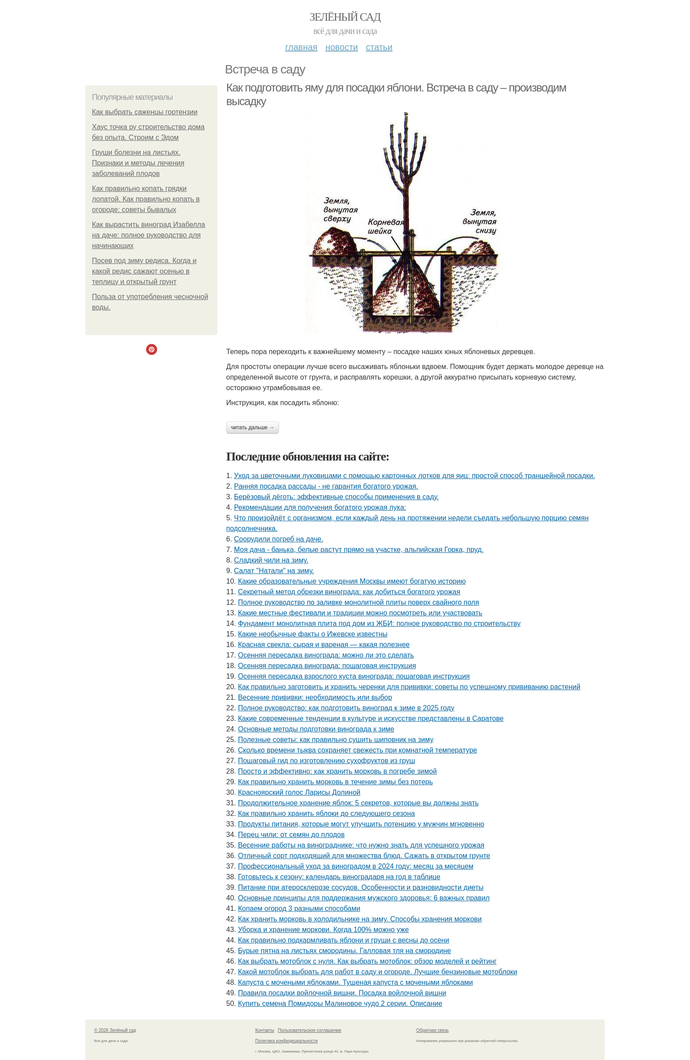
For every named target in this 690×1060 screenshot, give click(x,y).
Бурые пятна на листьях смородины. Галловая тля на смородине (344, 950)
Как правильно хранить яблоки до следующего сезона (326, 813)
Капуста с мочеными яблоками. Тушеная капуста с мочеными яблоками (355, 982)
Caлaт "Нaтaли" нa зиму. (274, 570)
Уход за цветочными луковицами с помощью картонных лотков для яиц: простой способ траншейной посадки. (414, 475)
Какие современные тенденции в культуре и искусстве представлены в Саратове (371, 718)
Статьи (379, 47)
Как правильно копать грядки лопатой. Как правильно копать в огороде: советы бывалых (146, 199)
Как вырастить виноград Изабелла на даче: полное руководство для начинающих (148, 235)
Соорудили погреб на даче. (278, 539)
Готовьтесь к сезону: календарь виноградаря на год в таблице (339, 877)
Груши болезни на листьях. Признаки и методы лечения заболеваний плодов (138, 163)
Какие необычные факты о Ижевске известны (313, 634)
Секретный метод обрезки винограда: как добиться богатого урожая (349, 592)
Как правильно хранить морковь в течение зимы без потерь (335, 782)
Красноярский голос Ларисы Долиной (299, 792)
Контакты (264, 1030)
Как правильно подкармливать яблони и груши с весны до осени (343, 940)
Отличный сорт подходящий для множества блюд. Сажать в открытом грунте (364, 855)
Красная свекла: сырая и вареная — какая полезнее (324, 644)
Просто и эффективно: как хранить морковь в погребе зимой (337, 771)
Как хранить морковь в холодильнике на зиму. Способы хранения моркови (360, 919)
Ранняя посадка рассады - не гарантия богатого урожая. (326, 486)
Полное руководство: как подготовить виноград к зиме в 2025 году (346, 708)
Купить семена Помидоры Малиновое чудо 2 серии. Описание (340, 1003)
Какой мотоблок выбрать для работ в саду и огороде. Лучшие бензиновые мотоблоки (378, 972)
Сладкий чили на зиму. (271, 560)
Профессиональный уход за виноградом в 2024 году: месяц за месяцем (355, 866)
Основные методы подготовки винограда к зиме (316, 729)
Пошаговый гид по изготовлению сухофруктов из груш (326, 760)
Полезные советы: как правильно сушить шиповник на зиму (335, 739)
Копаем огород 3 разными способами (299, 908)
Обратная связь (432, 1030)
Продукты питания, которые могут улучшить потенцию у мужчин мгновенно (361, 824)
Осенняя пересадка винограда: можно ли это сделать (326, 655)
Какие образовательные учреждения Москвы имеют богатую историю (352, 581)
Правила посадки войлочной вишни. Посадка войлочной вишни (342, 993)
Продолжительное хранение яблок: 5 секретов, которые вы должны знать (358, 803)
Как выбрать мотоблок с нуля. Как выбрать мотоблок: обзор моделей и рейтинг (367, 961)
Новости (341, 47)
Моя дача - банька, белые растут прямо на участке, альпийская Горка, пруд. (359, 549)
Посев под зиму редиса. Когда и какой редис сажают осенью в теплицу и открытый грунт (144, 271)
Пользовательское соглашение (309, 1030)
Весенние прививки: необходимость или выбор (315, 697)
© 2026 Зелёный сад (115, 1030)
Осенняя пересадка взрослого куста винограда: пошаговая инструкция (354, 676)
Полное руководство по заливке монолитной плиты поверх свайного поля (358, 602)
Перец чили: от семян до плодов (291, 834)
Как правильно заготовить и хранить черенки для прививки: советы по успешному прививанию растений (409, 687)
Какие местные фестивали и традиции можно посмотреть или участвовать (360, 613)
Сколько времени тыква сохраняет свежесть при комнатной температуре (357, 750)
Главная (301, 47)
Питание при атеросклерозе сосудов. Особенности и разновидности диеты (361, 887)
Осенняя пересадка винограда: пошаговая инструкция (327, 665)
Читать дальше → (252, 427)
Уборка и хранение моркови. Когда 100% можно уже (323, 929)
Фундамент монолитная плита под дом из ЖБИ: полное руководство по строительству (379, 623)
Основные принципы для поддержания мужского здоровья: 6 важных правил (364, 898)
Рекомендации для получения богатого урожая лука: (320, 507)
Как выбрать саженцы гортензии (145, 112)
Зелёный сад (345, 17)
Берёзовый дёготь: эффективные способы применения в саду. (336, 497)
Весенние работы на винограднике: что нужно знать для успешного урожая (361, 845)
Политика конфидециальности (286, 1040)
